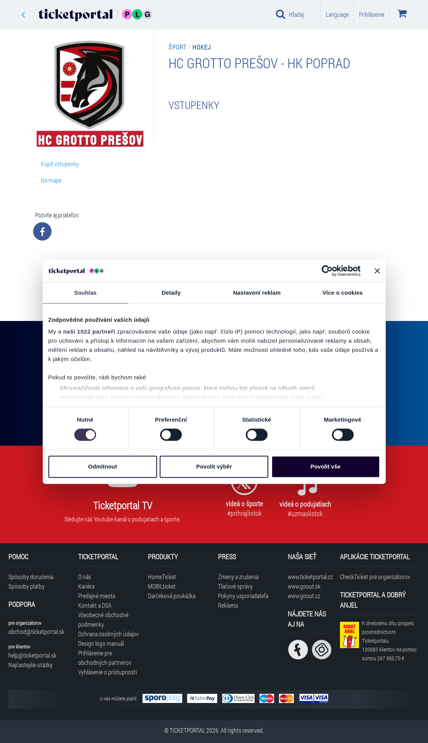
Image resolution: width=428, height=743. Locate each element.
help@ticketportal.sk (32, 655)
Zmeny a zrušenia (238, 577)
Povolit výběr (214, 466)
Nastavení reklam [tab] (257, 292)
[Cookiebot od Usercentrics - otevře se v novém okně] (327, 270)
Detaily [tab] (171, 292)
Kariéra (86, 586)
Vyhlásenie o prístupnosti (107, 672)
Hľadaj (290, 14)
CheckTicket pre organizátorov (375, 577)
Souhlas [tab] (85, 292)
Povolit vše (325, 466)
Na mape (51, 180)
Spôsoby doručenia (30, 577)
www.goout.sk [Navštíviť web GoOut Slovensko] (304, 586)
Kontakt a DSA (95, 605)
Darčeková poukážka (172, 596)
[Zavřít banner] (377, 270)
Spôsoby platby (26, 586)
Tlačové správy (235, 586)
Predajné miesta (96, 596)
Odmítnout (102, 466)
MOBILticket (162, 586)
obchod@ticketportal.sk (36, 631)
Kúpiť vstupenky (60, 164)
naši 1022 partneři (89, 331)
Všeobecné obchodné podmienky (103, 619)
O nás (84, 577)
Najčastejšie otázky (30, 665)
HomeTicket (162, 577)
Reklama (228, 605)
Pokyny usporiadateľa (243, 596)
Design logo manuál (101, 643)
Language (337, 14)
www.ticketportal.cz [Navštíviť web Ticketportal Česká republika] (310, 577)
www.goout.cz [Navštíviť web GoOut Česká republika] (304, 596)
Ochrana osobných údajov (108, 634)
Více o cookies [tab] (342, 292)
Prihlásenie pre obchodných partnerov (104, 657)
